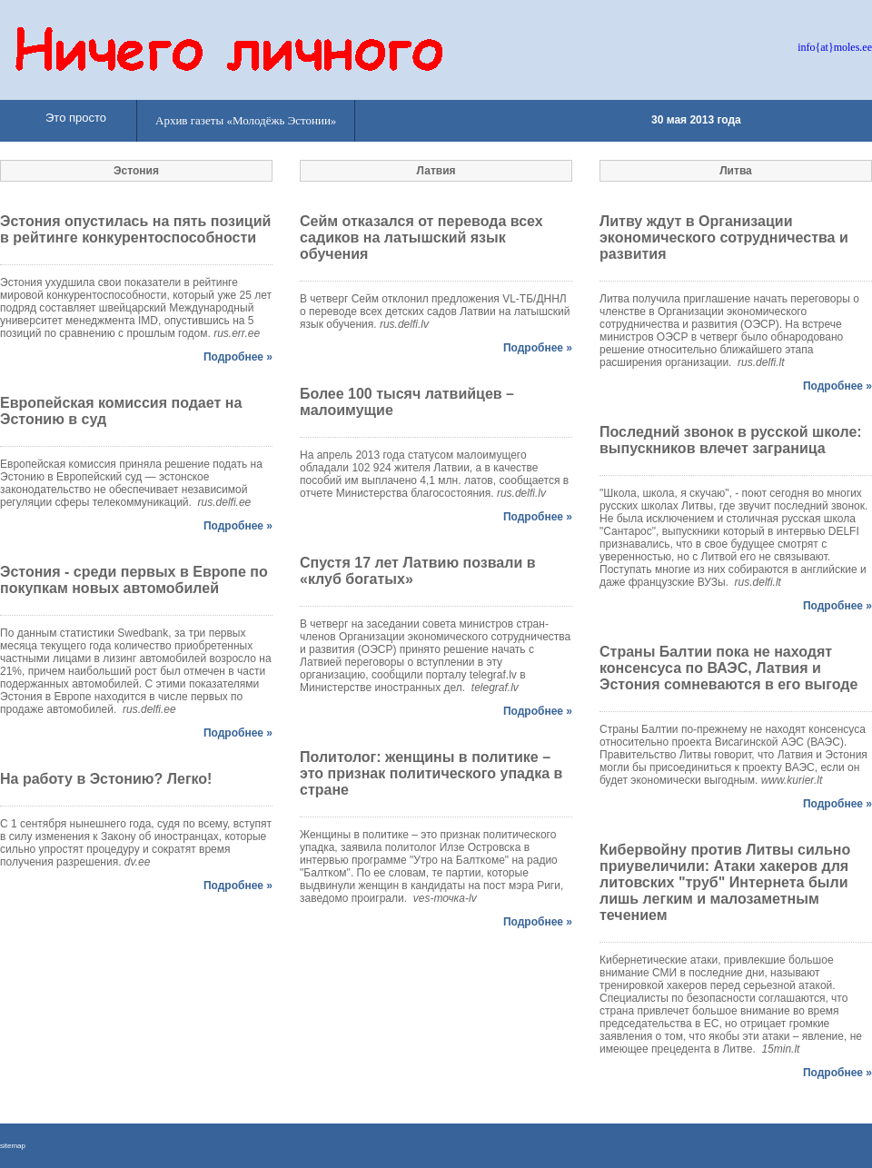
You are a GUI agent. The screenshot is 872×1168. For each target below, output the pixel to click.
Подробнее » (237, 357)
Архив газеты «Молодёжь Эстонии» (245, 120)
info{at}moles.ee (835, 47)
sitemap (12, 1146)
